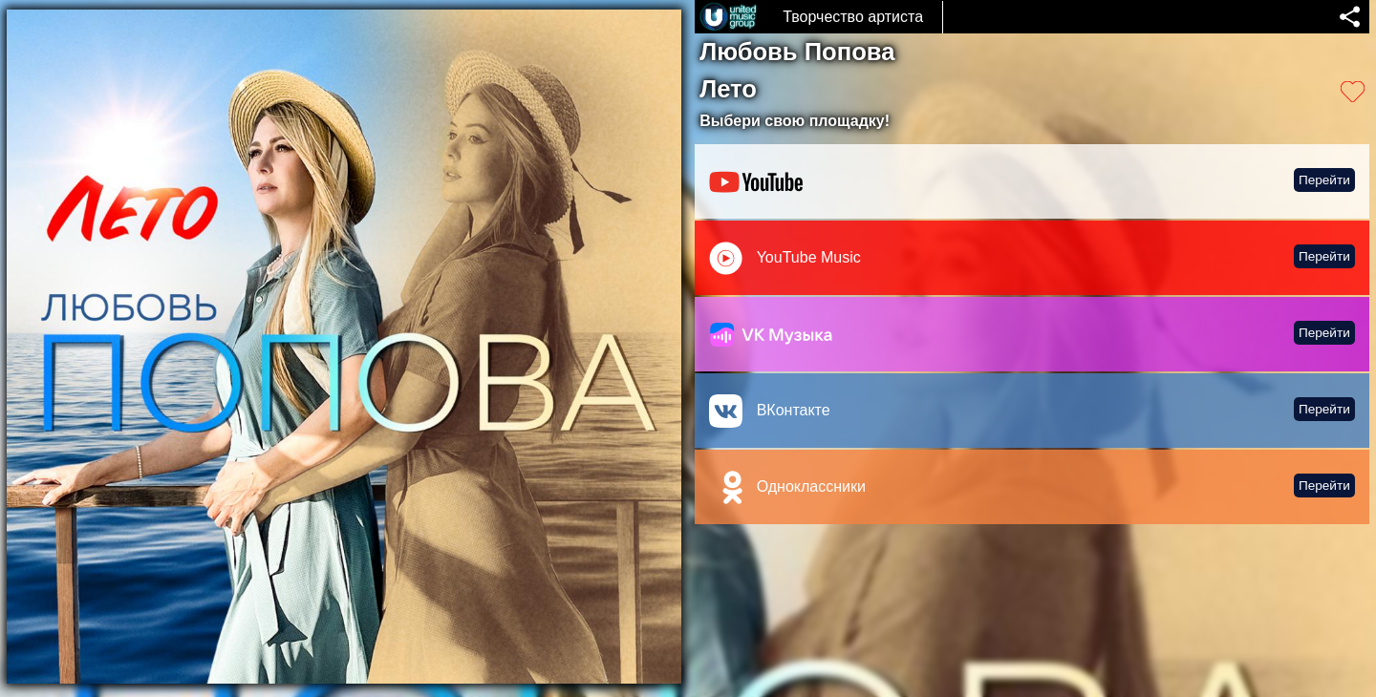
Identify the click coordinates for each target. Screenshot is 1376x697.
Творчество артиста (853, 17)
